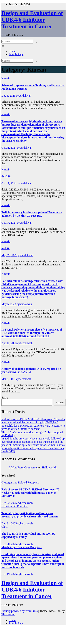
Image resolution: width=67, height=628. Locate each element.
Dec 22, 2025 (9, 502)
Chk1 (4, 526)
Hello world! (49, 467)
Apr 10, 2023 (9, 342)
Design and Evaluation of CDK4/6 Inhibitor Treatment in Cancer (32, 20)
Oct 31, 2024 (8, 147)
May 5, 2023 (8, 304)
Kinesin (5, 78)
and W (5, 248)
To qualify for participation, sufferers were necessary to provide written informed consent (33, 427)
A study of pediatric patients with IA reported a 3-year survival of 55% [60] (31, 370)
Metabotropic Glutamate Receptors (21, 547)
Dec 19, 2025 (9, 574)
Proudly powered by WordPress (19, 610)
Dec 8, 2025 (8, 95)
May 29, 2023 (9, 255)
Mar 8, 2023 (8, 378)
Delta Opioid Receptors (14, 506)
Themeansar (8, 614)
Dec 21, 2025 (9, 523)
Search (5, 397)
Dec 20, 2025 (9, 544)
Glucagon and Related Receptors (20, 482)
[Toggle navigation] (2, 46)
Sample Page (16, 54)
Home (12, 51)
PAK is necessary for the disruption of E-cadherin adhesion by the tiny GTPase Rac (31, 214)
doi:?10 (6, 176)
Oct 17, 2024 (8, 183)
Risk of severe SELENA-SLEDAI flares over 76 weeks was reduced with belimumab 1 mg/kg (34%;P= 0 (33, 421)
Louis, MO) (8, 451)
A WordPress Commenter (23, 467)
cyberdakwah (23, 95)
